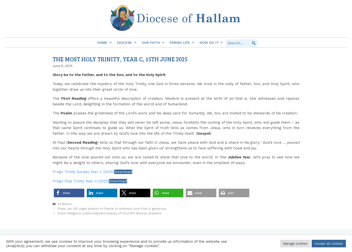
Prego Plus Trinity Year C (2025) (81, 181)
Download (123, 172)
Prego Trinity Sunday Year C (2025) (83, 172)
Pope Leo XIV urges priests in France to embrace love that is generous (112, 208)
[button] (253, 43)
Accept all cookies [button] (329, 243)
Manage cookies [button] (295, 243)
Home (104, 42)
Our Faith (153, 42)
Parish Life (182, 42)
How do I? (211, 42)
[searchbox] (241, 43)
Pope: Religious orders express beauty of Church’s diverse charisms (110, 213)
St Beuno (65, 204)
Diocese (127, 42)
